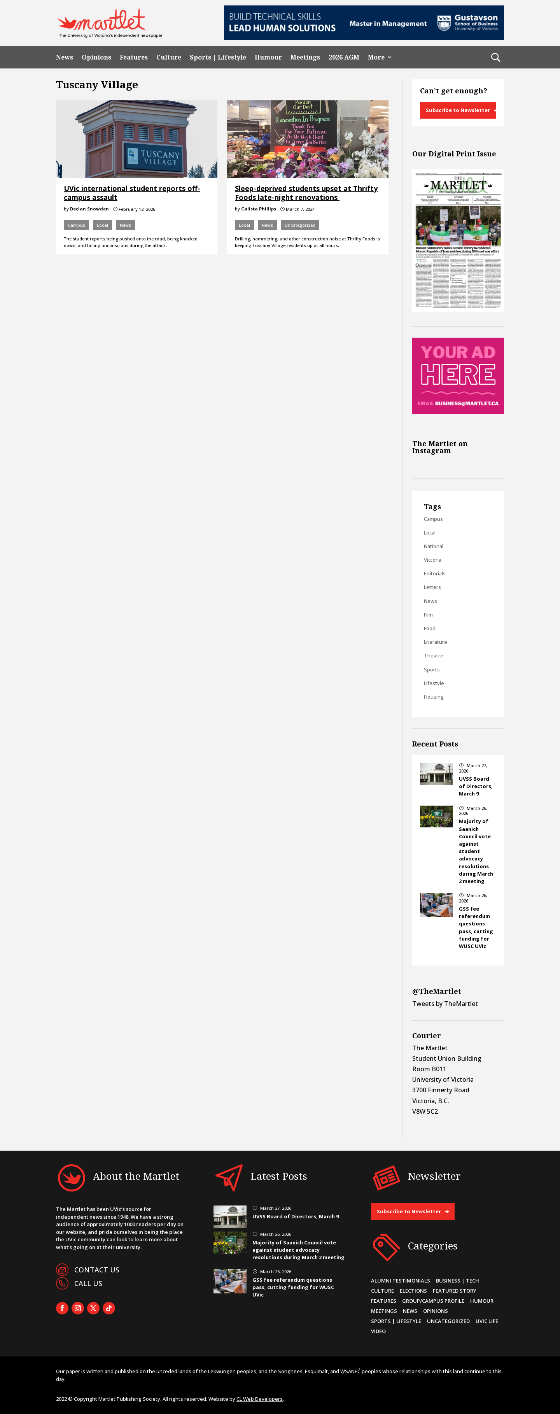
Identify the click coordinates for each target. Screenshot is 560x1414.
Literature (435, 641)
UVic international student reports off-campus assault (132, 193)
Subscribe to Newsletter (458, 110)
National (433, 546)
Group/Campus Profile (433, 1300)
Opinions (96, 57)
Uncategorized (300, 225)
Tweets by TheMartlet (445, 1003)
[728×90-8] (364, 37)
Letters (432, 586)
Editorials (435, 573)
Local (102, 225)
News (64, 57)
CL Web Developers (259, 1398)
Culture (168, 57)
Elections (413, 1290)
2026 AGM (344, 57)
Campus (76, 225)
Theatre (433, 655)
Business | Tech (457, 1280)
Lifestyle (434, 683)
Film (428, 614)
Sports (432, 669)
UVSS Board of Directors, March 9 (476, 786)
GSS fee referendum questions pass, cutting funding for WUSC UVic (476, 927)
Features (134, 57)
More (376, 57)
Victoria (432, 559)
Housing (434, 696)
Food (430, 628)
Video (378, 1331)
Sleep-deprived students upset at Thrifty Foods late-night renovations (306, 193)
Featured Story (454, 1290)
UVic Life (487, 1321)
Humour (268, 57)
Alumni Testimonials (400, 1280)
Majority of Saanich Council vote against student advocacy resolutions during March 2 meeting (476, 851)
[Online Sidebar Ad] (458, 412)
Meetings (305, 57)
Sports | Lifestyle (218, 57)
